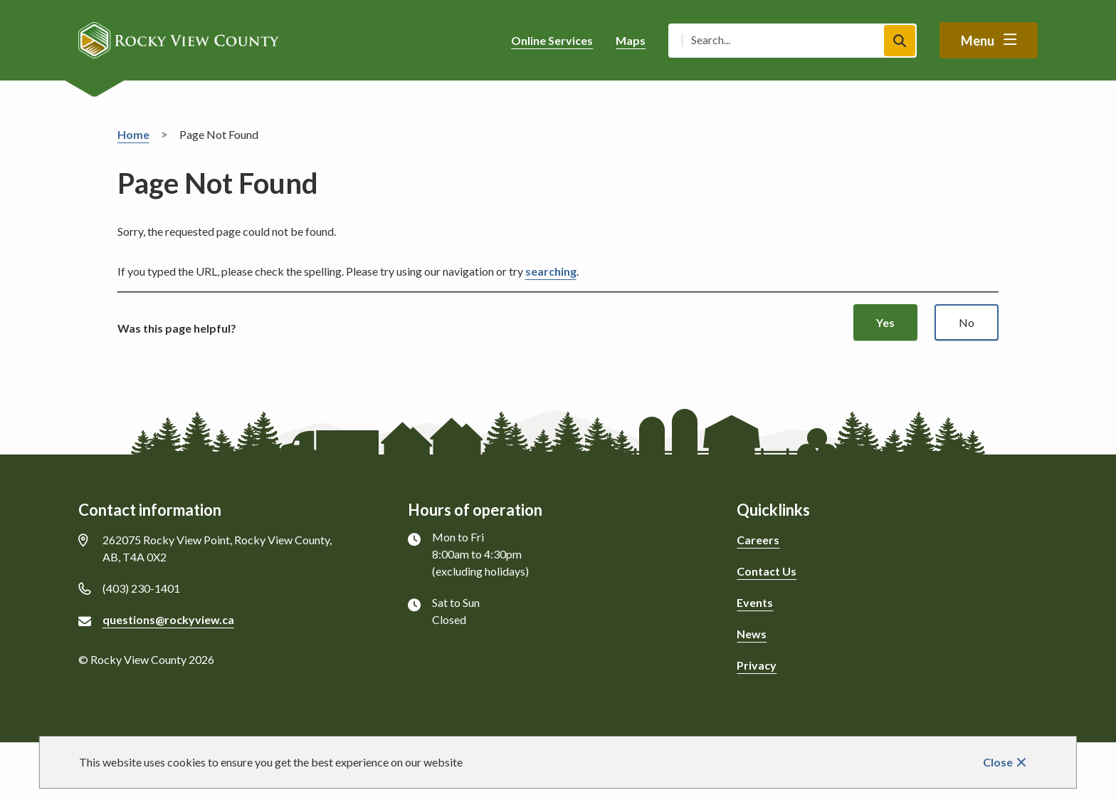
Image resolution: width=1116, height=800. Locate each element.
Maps (631, 40)
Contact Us (766, 571)
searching (551, 271)
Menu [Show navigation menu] (977, 40)
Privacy (757, 665)
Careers (758, 539)
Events (755, 602)
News (752, 633)
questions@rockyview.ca (168, 619)
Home (133, 134)
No (966, 322)
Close (998, 762)
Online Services (552, 40)
